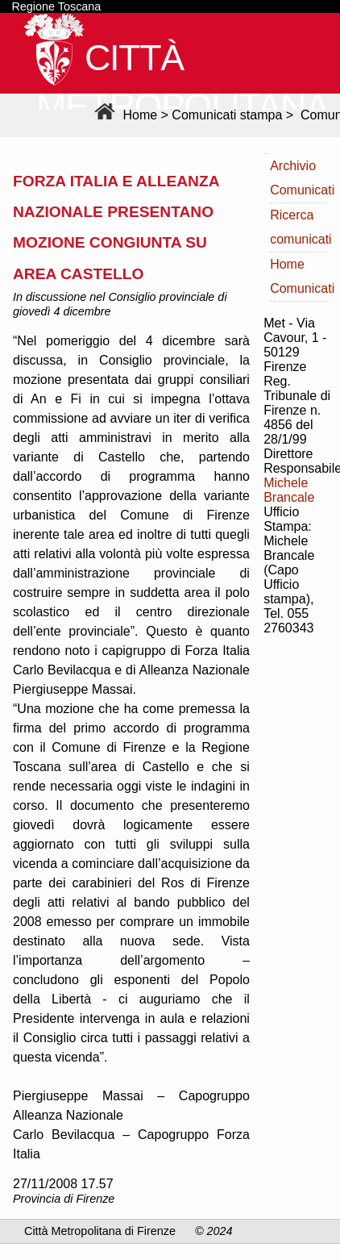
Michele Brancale (288, 490)
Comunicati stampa (227, 115)
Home (123, 115)
